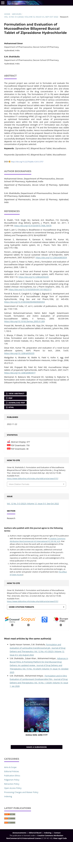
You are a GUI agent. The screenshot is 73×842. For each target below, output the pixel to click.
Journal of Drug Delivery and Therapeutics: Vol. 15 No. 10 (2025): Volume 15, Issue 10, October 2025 (39, 669)
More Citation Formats (19, 484)
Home (7, 14)
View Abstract (16, 393)
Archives (16, 14)
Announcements (19, 833)
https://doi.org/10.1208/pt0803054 (51, 257)
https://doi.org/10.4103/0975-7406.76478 (32, 225)
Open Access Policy (12, 788)
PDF (10, 398)
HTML (11, 407)
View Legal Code (60, 838)
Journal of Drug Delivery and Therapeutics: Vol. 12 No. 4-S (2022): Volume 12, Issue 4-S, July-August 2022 (37, 651)
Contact (57, 833)
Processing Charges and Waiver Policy (21, 792)
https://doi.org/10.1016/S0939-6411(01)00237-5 (29, 289)
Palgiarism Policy (11, 779)
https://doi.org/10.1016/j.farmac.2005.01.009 (24, 321)
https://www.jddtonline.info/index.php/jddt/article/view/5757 (32, 478)
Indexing (8, 796)
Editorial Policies (11, 771)
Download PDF (16, 403)
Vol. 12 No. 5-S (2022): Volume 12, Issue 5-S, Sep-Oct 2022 (31, 17)
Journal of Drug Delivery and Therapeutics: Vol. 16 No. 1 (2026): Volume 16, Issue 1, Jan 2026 (39, 682)
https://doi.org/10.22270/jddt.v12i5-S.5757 (27, 162)
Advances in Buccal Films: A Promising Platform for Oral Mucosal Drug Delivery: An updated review (39, 662)
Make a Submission (36, 747)
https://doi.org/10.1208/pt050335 (33, 277)
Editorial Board (35, 833)
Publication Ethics (12, 775)
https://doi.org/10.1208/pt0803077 (19, 372)
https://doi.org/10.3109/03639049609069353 (24, 302)
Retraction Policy (11, 784)
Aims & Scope (10, 767)
